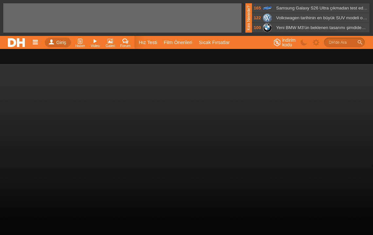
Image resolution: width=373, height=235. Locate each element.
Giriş (57, 42)
